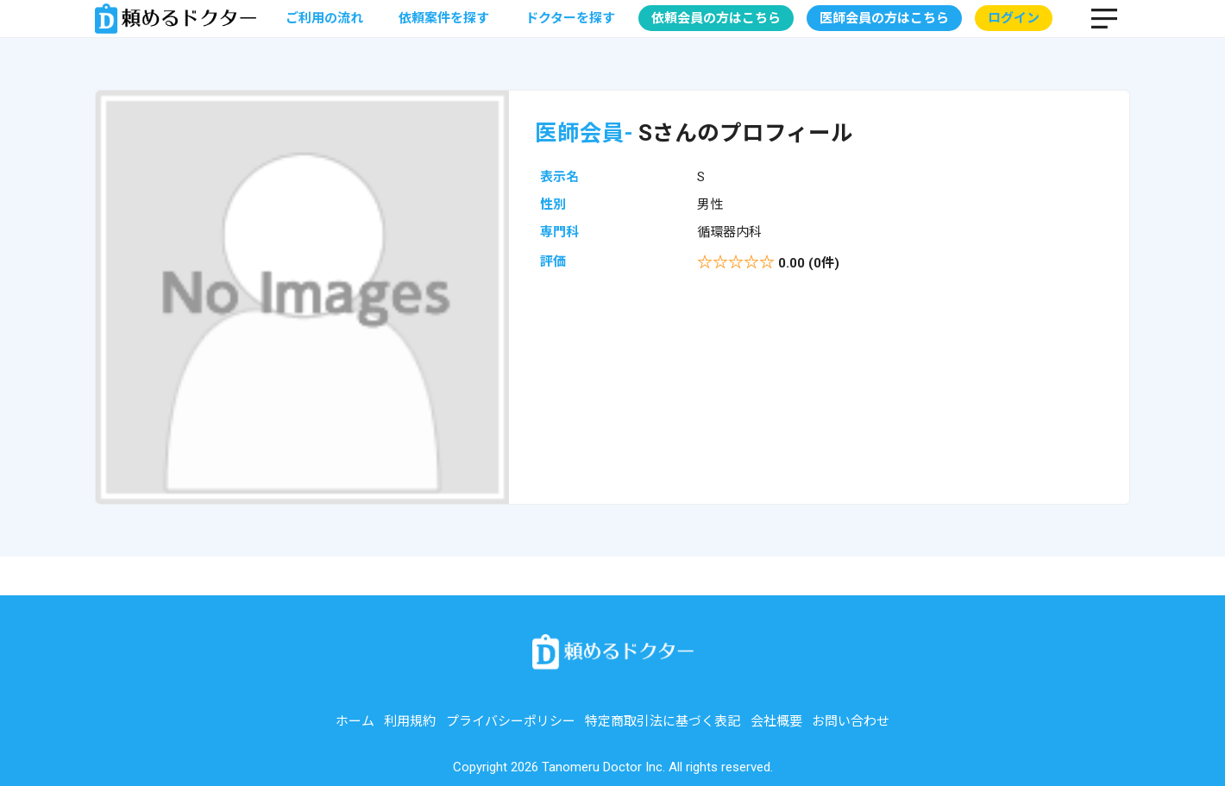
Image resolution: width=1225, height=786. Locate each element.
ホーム (355, 721)
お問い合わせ (850, 721)
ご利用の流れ (324, 18)
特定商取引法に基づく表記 (662, 721)
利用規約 (410, 721)
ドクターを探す (570, 18)
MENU (1104, 18)
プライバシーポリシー (510, 721)
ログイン (1014, 18)
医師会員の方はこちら (884, 18)
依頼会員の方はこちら (716, 18)
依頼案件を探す (444, 18)
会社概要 (776, 721)
